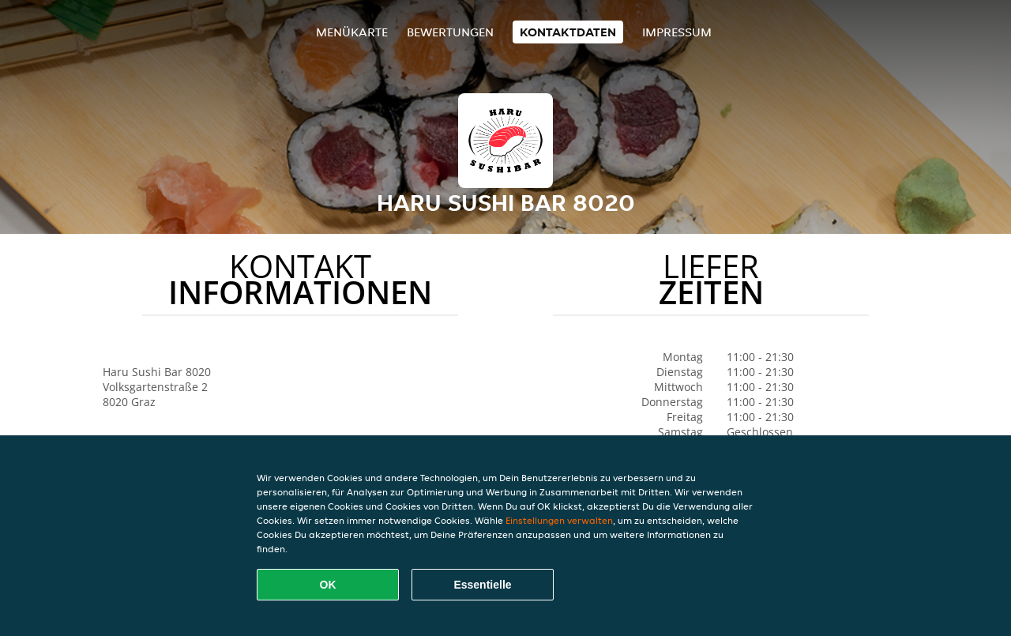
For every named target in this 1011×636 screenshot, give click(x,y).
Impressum (677, 32)
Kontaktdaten (568, 32)
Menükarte (352, 32)
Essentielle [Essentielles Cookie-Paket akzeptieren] (482, 584)
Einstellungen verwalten (559, 520)
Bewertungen (450, 32)
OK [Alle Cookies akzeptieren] (328, 584)
